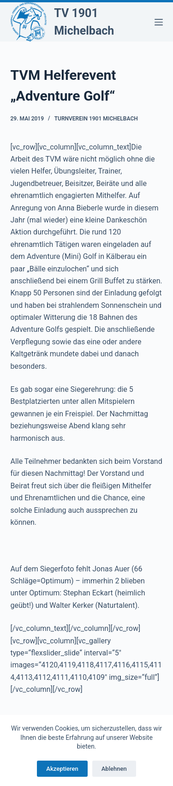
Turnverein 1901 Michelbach (96, 118)
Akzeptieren (62, 768)
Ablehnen (114, 768)
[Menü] (159, 22)
